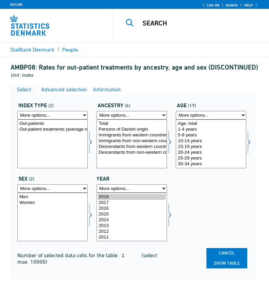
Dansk (232, 5)
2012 (132, 231)
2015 (132, 214)
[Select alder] (211, 143)
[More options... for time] (132, 188)
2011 (132, 237)
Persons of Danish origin (132, 129)
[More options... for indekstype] (52, 115)
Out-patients (52, 124)
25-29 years (211, 158)
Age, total (211, 124)
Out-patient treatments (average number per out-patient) (52, 129)
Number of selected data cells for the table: (68, 255)
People (70, 49)
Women (52, 203)
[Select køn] (52, 217)
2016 (132, 208)
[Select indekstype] (52, 143)
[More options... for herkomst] (132, 115)
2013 (132, 226)
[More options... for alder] (211, 115)
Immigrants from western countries (132, 135)
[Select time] (132, 217)
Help (248, 5)
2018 (132, 197)
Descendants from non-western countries (132, 152)
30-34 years (211, 164)
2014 (132, 220)
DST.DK (16, 4)
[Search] (201, 23)
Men (52, 197)
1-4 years (211, 129)
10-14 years (211, 141)
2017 (132, 203)
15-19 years (211, 147)
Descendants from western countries (132, 147)
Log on (213, 5)
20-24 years (211, 152)
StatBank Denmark (32, 49)
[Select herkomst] (132, 143)
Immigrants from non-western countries (132, 141)
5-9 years (211, 135)
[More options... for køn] (52, 188)
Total (132, 124)
